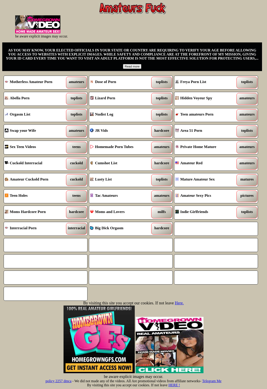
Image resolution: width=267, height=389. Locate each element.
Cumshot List (120, 164)
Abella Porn (35, 99)
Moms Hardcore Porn (35, 212)
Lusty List (120, 180)
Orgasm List (35, 115)
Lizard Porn (120, 99)
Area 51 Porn (205, 131)
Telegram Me (212, 381)
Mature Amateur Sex (205, 180)
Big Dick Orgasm (120, 229)
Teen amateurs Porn (205, 115)
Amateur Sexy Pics (205, 196)
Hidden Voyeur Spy (205, 99)
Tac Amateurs (120, 196)
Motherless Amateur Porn (35, 82)
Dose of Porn (120, 82)
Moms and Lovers (120, 212)
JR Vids (120, 131)
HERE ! (174, 385)
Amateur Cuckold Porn (35, 180)
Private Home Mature (205, 147)
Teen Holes (35, 196)
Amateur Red (205, 164)
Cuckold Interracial (35, 164)
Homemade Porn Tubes (120, 147)
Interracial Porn (35, 229)
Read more (132, 66)
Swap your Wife (35, 131)
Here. (179, 303)
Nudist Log (120, 115)
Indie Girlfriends (205, 212)
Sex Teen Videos (35, 147)
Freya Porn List (205, 82)
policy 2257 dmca (58, 381)
